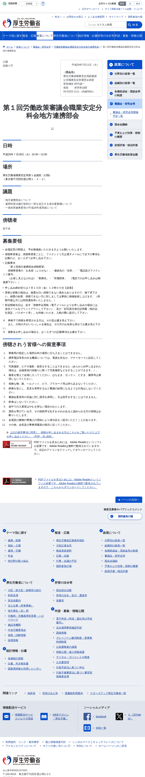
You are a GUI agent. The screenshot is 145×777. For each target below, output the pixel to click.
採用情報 (13, 632)
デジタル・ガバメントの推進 (73, 645)
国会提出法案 (64, 582)
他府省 (31, 682)
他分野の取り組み (18, 556)
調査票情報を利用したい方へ (24, 657)
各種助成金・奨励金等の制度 (127, 93)
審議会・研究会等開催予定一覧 (125, 114)
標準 (122, 3)
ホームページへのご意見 (113, 734)
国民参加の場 (135, 17)
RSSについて (84, 734)
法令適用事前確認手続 (69, 616)
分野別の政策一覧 (125, 73)
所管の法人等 (50, 682)
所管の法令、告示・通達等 (71, 587)
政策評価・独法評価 (126, 145)
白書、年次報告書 (18, 652)
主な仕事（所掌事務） (21, 597)
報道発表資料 (64, 546)
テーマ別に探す (18, 530)
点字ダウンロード (90, 9)
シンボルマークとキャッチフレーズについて (98, 730)
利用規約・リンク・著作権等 (22, 730)
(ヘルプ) (138, 9)
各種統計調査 (15, 647)
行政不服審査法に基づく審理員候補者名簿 (74, 663)
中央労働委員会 (17, 622)
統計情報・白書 (18, 641)
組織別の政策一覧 (125, 83)
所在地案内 (14, 592)
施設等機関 (14, 617)
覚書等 (60, 592)
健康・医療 (14, 536)
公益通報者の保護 (66, 635)
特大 (138, 3)
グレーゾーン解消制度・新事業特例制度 (74, 628)
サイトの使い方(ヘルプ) (56, 734)
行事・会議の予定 (66, 556)
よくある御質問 (96, 17)
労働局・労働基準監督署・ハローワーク (26, 610)
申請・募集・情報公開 (71, 601)
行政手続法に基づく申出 (70, 656)
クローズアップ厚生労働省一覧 (108, 682)
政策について (124, 64)
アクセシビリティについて (21, 734)
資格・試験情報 (17, 627)
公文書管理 (62, 651)
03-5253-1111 (24, 766)
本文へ (58, 17)
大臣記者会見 (64, 541)
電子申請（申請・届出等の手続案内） (74, 609)
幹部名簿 (13, 587)
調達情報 (61, 621)
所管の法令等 (65, 576)
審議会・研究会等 (125, 103)
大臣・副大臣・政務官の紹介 (24, 582)
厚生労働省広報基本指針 (70, 536)
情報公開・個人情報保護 (70, 640)
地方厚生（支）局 (18, 603)
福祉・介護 (14, 541)
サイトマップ (116, 17)
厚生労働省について (21, 576)
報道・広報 (63, 530)
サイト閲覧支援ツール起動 (118, 9)
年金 (10, 551)
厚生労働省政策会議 (126, 154)
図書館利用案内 (74, 682)
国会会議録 (121, 124)
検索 (135, 24)
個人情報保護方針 (55, 730)
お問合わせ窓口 (74, 17)
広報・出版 (62, 551)
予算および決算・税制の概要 (127, 134)
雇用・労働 (14, 546)
